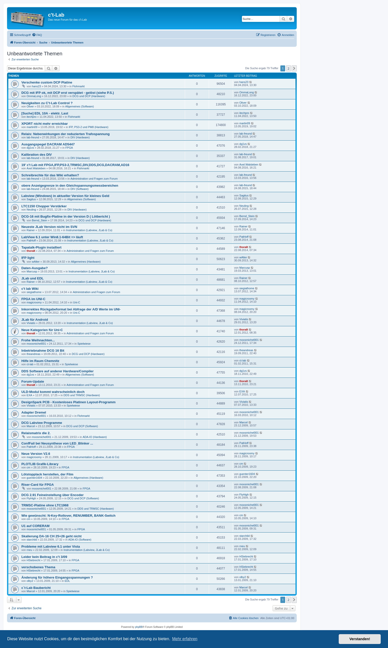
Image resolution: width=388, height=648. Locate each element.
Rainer (31, 230)
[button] (294, 68)
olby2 (30, 580)
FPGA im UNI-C (33, 299)
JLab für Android (34, 319)
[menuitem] (37, 35)
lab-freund (33, 137)
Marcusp (32, 271)
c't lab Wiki (29, 289)
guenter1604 (34, 477)
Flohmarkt (78, 86)
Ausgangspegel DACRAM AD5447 (48, 144)
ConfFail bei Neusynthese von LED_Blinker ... (57, 443)
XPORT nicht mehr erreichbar (44, 124)
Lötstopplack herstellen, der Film (47, 474)
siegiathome (34, 292)
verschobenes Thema (38, 567)
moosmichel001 (36, 343)
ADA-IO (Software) (80, 539)
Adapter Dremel (33, 412)
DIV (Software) (79, 188)
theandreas (33, 353)
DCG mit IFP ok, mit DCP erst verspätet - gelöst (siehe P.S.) (67, 93)
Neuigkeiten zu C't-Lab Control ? (47, 103)
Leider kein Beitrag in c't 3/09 (44, 557)
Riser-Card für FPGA (37, 485)
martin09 (32, 127)
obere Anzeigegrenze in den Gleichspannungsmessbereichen (69, 185)
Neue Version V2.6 (35, 454)
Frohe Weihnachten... (38, 340)
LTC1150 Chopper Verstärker (44, 206)
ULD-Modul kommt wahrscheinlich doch (52, 392)
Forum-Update (32, 381)
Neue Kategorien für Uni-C (42, 330)
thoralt (31, 250)
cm (28, 467)
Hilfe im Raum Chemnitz (40, 361)
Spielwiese (84, 343)
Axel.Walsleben (36, 168)
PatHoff (31, 240)
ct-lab (30, 364)
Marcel (31, 426)
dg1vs (30, 147)
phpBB (139, 627)
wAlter (36, 261)
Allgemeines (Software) (79, 106)
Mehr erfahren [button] (184, 639)
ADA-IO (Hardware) (95, 436)
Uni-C (76, 302)
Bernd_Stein (39, 220)
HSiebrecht (33, 560)
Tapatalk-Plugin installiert (41, 247)
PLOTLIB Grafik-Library (39, 464)
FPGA (69, 147)
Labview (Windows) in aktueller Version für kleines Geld (65, 196)
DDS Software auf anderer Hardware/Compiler (57, 371)
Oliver (30, 106)
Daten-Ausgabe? (34, 268)
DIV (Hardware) (80, 137)
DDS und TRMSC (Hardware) (82, 395)
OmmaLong (34, 96)
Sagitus (31, 199)
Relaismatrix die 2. (36, 433)
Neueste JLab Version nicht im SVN (49, 227)
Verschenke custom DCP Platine (46, 82)
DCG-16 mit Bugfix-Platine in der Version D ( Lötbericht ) (65, 216)
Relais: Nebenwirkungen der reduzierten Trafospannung (65, 134)
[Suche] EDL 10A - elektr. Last (44, 113)
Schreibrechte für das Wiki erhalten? (50, 175)
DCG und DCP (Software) (82, 426)
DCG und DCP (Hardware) (88, 96)
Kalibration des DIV (36, 154)
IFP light (27, 258)
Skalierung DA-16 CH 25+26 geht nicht (51, 536)
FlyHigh (31, 498)
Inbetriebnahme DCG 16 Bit (42, 350)
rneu (29, 549)
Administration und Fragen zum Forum (94, 178)
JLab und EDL (32, 278)
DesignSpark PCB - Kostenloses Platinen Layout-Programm (68, 402)
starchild (32, 539)
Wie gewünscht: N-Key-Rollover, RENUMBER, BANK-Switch (68, 515)
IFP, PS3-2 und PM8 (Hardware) (88, 127)
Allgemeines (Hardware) (86, 261)
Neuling (31, 209)
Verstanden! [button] (360, 639)
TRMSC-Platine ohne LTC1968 (44, 505)
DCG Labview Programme (41, 423)
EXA (29, 395)
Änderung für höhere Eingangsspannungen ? (57, 577)
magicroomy (34, 302)
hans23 (36, 86)
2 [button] (288, 68)
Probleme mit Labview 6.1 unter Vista (50, 546)
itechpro (31, 116)
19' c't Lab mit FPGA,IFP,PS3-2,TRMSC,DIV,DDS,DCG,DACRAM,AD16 (75, 165)
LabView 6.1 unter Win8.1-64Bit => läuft (52, 237)
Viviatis (31, 323)
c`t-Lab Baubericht (36, 588)
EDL (67, 580)
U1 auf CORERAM (35, 526)
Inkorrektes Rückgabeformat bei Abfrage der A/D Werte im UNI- (71, 309)
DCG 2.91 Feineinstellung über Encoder (52, 495)
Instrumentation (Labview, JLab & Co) (89, 230)
